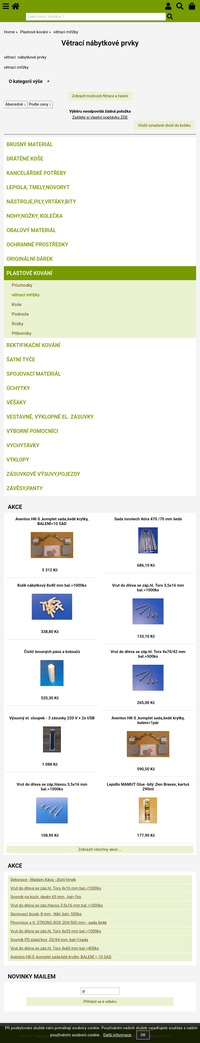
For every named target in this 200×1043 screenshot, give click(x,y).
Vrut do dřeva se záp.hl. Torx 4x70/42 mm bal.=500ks (148, 654)
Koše (17, 304)
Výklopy (18, 460)
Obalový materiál (31, 230)
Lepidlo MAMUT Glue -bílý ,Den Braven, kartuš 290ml (148, 786)
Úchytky (18, 388)
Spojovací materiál (34, 374)
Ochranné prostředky (37, 244)
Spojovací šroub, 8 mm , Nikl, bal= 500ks (46, 914)
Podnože (20, 314)
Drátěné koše (25, 159)
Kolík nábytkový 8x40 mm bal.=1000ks (52, 585)
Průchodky (22, 285)
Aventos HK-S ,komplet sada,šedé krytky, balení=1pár (147, 720)
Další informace (117, 1035)
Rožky (17, 323)
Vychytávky (23, 445)
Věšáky (16, 402)
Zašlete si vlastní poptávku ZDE (100, 117)
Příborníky (21, 333)
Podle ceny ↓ (40, 104)
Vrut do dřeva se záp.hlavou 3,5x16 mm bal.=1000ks (52, 786)
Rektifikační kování (33, 345)
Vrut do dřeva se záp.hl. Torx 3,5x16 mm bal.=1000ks (148, 587)
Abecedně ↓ (15, 104)
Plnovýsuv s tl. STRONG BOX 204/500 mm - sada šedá (58, 922)
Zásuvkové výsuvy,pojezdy (43, 474)
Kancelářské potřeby (36, 173)
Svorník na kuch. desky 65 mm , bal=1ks (45, 896)
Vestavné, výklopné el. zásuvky (50, 417)
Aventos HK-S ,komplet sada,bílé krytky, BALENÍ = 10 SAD (60, 957)
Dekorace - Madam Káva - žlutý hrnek (43, 879)
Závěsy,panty (25, 488)
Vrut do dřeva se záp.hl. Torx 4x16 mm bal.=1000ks (55, 888)
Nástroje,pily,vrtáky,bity (41, 202)
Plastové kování (29, 273)
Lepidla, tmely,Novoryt (38, 187)
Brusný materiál (30, 144)
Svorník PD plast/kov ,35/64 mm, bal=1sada (49, 939)
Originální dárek (30, 259)
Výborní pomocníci (32, 431)
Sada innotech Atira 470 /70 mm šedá (148, 519)
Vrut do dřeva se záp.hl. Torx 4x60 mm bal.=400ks (54, 948)
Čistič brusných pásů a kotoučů (52, 651)
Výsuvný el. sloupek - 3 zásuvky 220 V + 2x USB (52, 718)
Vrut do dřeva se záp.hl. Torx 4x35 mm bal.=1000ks (55, 931)
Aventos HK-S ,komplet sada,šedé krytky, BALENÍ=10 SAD (51, 521)
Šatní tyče (21, 359)
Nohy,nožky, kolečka (35, 216)
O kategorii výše (25, 81)
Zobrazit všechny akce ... (100, 849)
